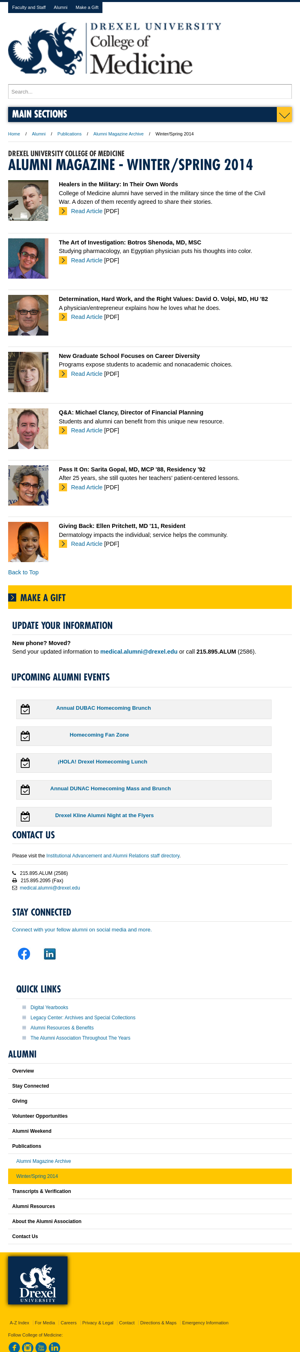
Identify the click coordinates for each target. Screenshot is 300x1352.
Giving (19, 1101)
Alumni (60, 7)
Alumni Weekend (31, 1131)
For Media (45, 1322)
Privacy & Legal (98, 1322)
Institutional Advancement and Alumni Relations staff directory (112, 856)
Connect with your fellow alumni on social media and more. (82, 930)
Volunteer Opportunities (39, 1116)
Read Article (87, 211)
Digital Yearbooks (49, 1007)
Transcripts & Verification (41, 1191)
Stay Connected (30, 1086)
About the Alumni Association (46, 1221)
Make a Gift (87, 7)
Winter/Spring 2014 (37, 1176)
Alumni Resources (33, 1206)
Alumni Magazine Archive (118, 133)
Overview (23, 1071)
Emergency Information (205, 1322)
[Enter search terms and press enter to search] (150, 91)
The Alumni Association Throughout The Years (80, 1038)
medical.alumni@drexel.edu (50, 888)
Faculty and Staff (29, 7)
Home (14, 133)
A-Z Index (19, 1322)
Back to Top (23, 572)
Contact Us (25, 1236)
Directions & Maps (158, 1322)
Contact (127, 1322)
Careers (68, 1322)
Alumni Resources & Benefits (61, 1028)
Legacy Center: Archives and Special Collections (82, 1018)
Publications (69, 133)
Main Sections (39, 114)
